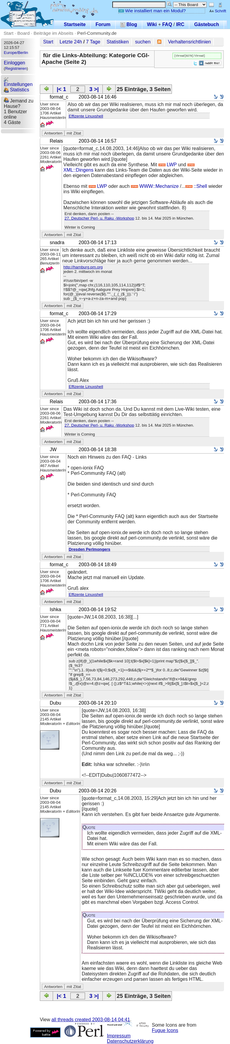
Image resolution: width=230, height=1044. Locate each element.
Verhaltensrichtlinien (189, 41)
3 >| (94, 89)
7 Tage (93, 41)
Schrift (217, 11)
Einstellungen (18, 82)
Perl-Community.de (97, 33)
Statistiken (118, 41)
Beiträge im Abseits (53, 33)
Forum (103, 24)
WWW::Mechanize (154, 186)
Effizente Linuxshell (86, 116)
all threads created (91, 1019)
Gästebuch (206, 24)
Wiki (152, 24)
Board (23, 33)
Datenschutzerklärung (130, 1041)
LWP (167, 164)
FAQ (167, 24)
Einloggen (14, 62)
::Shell (196, 186)
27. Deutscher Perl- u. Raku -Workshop (99, 218)
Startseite (75, 24)
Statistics (16, 89)
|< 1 (61, 89)
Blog (128, 24)
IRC (180, 24)
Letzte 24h (71, 41)
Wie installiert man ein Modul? (152, 10)
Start (8, 33)
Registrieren (16, 68)
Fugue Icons (165, 1030)
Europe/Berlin (16, 52)
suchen (143, 41)
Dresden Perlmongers (90, 549)
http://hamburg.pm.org (83, 267)
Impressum (119, 1035)
